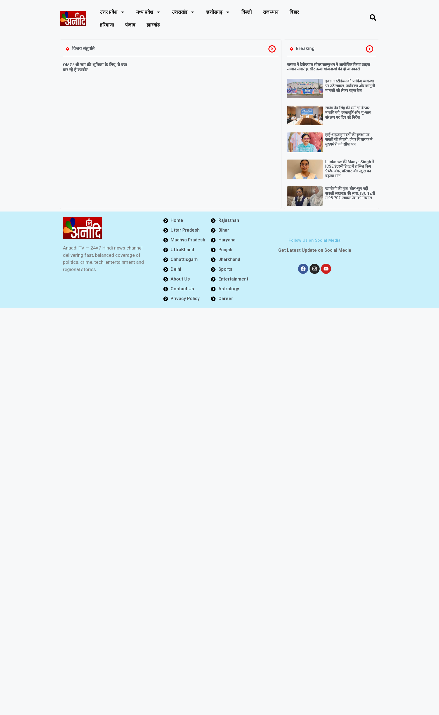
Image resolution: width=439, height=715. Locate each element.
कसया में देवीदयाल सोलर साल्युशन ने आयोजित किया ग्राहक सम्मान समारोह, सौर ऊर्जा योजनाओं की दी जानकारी (328, 67)
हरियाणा (107, 25)
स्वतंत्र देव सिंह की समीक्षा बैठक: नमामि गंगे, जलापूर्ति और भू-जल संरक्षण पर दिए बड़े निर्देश (347, 113)
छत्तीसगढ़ (218, 12)
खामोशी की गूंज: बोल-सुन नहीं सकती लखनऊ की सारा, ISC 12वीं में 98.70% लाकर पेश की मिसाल (350, 193)
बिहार (294, 12)
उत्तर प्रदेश (112, 12)
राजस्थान (270, 12)
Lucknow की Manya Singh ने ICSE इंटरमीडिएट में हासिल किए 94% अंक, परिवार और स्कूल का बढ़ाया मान (349, 169)
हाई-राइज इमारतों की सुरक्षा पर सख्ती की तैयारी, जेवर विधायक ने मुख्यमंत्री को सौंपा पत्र (348, 139)
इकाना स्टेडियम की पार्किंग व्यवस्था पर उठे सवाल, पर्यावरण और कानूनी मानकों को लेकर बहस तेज (350, 86)
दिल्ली (246, 12)
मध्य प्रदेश (148, 12)
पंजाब (130, 25)
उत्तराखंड (183, 12)
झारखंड (153, 25)
